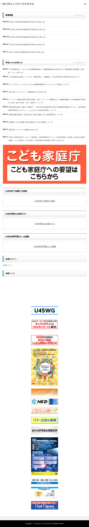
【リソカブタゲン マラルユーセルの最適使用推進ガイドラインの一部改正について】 (39, 84)
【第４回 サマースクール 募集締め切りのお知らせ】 (27, 92)
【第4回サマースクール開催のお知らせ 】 (23, 130)
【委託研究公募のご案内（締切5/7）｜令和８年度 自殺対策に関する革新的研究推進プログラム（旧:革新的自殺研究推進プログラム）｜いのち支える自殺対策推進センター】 (47, 108)
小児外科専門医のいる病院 (44, 246)
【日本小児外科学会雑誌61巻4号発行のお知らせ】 (26, 52)
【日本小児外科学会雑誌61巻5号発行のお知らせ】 (27, 45)
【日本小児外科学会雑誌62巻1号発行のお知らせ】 (27, 22)
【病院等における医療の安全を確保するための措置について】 (30, 122)
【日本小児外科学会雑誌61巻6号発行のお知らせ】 (27, 37)
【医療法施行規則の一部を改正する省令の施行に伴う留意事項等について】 (35, 115)
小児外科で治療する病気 (44, 201)
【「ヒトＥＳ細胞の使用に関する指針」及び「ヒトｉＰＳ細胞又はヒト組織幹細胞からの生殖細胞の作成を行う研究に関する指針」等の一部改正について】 (47, 101)
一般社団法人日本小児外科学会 (42, 523)
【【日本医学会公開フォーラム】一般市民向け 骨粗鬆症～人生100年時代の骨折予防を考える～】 (44, 77)
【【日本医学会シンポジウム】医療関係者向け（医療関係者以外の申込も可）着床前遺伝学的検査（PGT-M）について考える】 (46, 70)
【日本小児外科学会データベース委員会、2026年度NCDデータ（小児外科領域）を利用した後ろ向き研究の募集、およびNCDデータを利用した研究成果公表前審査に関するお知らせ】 (46, 138)
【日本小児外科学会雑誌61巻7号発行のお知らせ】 (27, 29)
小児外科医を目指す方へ (44, 224)
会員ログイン (7, 265)
